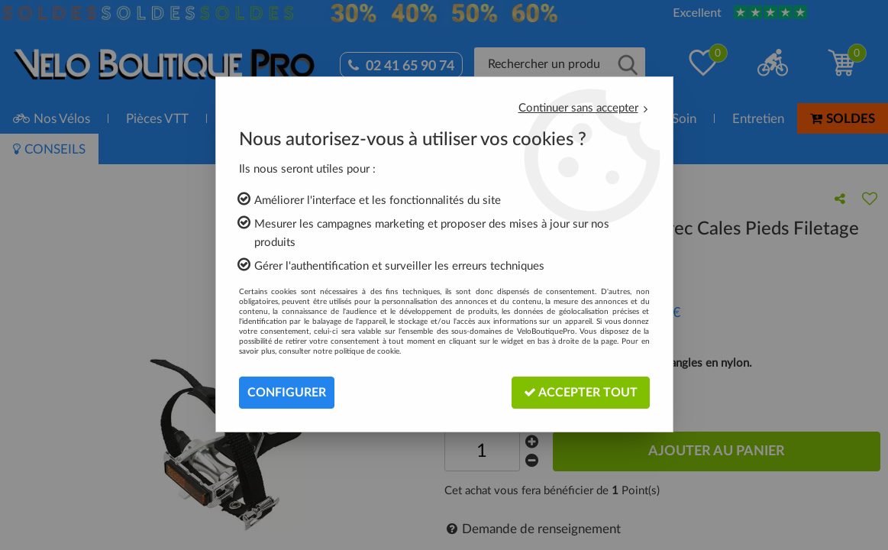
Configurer (286, 393)
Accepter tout (581, 392)
